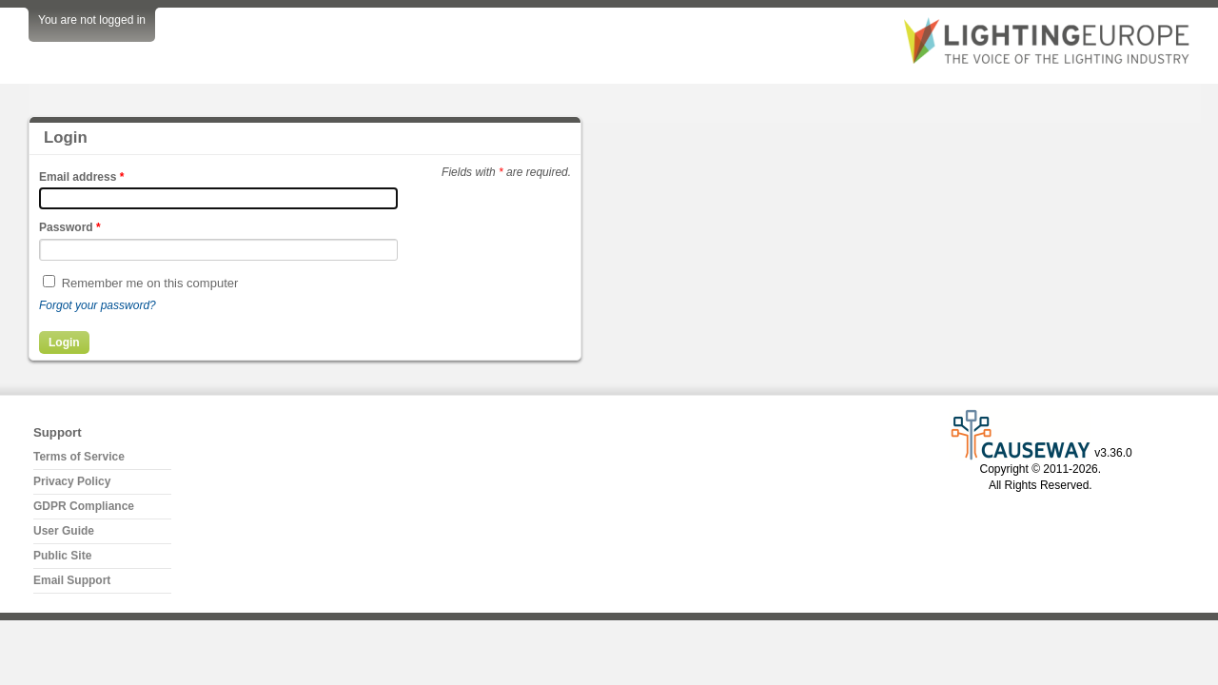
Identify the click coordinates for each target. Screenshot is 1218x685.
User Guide (63, 531)
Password (70, 227)
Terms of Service (79, 456)
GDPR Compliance (83, 506)
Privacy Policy (71, 481)
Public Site (62, 555)
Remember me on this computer (150, 283)
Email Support (71, 580)
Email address (81, 177)
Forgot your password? (97, 305)
